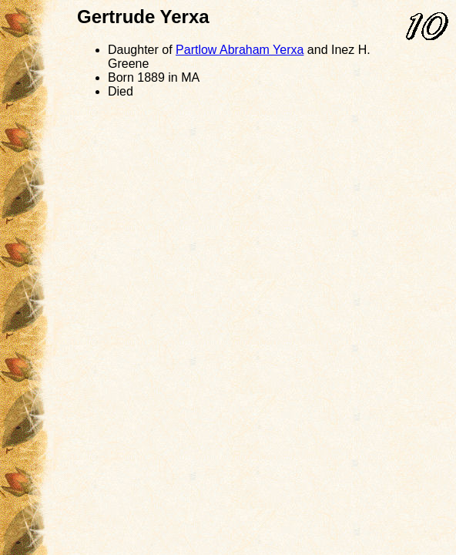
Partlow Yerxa (239, 49)
